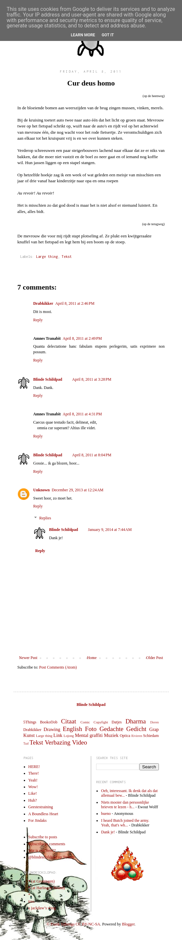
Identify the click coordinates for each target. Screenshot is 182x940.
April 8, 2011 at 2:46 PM (74, 303)
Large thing (47, 257)
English (72, 728)
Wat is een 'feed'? (42, 850)
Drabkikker (43, 303)
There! (33, 773)
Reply (38, 320)
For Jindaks (37, 820)
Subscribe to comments (46, 844)
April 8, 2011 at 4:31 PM (82, 414)
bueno (106, 813)
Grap (154, 729)
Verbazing (57, 742)
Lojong (69, 736)
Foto (90, 728)
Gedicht (136, 728)
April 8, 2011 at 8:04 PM (91, 455)
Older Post (154, 657)
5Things (29, 722)
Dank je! (108, 832)
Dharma (136, 721)
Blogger (128, 924)
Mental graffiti (89, 735)
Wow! (33, 786)
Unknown (41, 490)
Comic (85, 722)
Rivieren (136, 736)
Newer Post (28, 657)
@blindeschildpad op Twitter (51, 857)
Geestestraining (40, 807)
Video (79, 742)
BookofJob (48, 722)
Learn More (83, 35)
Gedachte (111, 728)
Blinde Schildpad (47, 379)
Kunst (29, 735)
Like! (32, 793)
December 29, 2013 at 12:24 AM (77, 490)
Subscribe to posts (42, 837)
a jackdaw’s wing (42, 908)
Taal (26, 743)
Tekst (67, 257)
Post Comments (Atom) (58, 667)
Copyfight (100, 722)
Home (91, 657)
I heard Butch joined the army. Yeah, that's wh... (125, 822)
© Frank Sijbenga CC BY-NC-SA (73, 924)
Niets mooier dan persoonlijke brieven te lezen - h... (125, 804)
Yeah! (33, 780)
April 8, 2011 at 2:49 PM (82, 338)
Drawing (52, 729)
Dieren (154, 722)
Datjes (117, 722)
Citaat (68, 721)
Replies (45, 518)
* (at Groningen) (41, 881)
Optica (125, 735)
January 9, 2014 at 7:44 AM (110, 529)
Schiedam (151, 735)
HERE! (34, 766)
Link (58, 735)
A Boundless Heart (43, 814)
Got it (108, 35)
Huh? (32, 800)
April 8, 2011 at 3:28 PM (91, 379)
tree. (31, 901)
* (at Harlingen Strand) (46, 888)
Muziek (111, 735)
